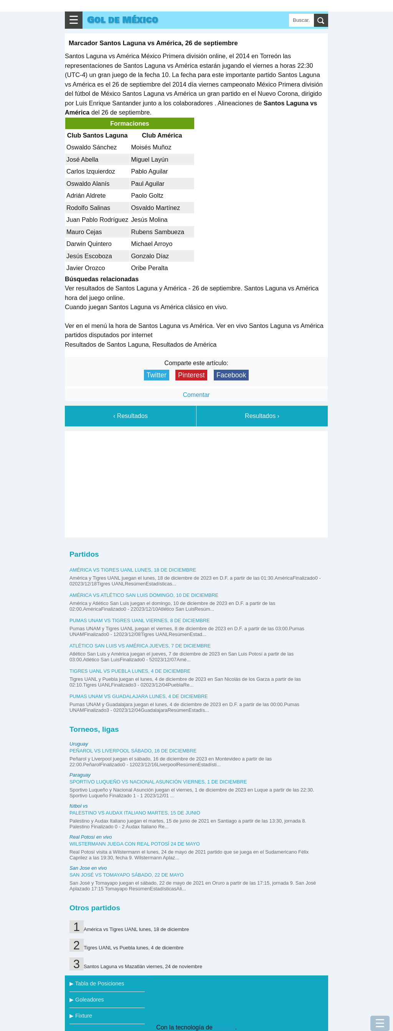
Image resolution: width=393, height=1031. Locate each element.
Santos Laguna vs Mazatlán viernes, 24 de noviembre (143, 966)
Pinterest (191, 375)
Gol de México (122, 20)
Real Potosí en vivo (90, 837)
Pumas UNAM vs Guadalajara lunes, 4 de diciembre (138, 696)
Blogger (224, 1027)
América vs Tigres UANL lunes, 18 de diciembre (132, 570)
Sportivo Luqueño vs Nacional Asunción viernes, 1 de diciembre (158, 782)
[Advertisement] (196, 483)
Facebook (231, 375)
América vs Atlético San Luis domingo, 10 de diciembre (143, 595)
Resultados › (262, 416)
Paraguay (80, 775)
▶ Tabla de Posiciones (96, 983)
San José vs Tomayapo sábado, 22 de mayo (126, 875)
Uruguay (78, 744)
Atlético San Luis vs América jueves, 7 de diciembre (140, 646)
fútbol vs (78, 806)
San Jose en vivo (88, 868)
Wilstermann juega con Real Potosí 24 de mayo (134, 844)
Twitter (157, 375)
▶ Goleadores (86, 1000)
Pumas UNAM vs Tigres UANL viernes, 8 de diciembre (139, 620)
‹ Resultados (130, 416)
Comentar (196, 395)
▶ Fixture (80, 1016)
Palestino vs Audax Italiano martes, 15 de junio (134, 813)
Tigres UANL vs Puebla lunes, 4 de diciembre (129, 671)
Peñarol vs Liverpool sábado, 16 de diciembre (132, 751)
